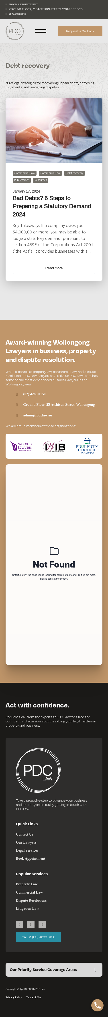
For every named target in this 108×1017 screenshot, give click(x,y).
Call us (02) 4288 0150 (38, 936)
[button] (54, 970)
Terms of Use (33, 997)
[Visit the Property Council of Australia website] (87, 446)
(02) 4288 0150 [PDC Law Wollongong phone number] (34, 394)
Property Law (27, 884)
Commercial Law (24, 173)
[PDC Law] (15, 31)
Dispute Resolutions (31, 900)
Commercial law (50, 173)
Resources (41, 180)
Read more (54, 268)
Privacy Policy (14, 997)
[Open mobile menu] (40, 31)
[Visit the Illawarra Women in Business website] (54, 446)
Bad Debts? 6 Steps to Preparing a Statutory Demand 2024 (52, 206)
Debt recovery (74, 173)
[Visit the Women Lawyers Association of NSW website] (21, 446)
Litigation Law (27, 908)
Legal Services (27, 850)
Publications (21, 180)
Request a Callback (80, 31)
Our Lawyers (26, 842)
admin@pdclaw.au (37, 415)
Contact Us (24, 834)
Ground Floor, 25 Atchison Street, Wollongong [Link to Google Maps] (59, 404)
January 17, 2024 (26, 191)
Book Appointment (30, 858)
